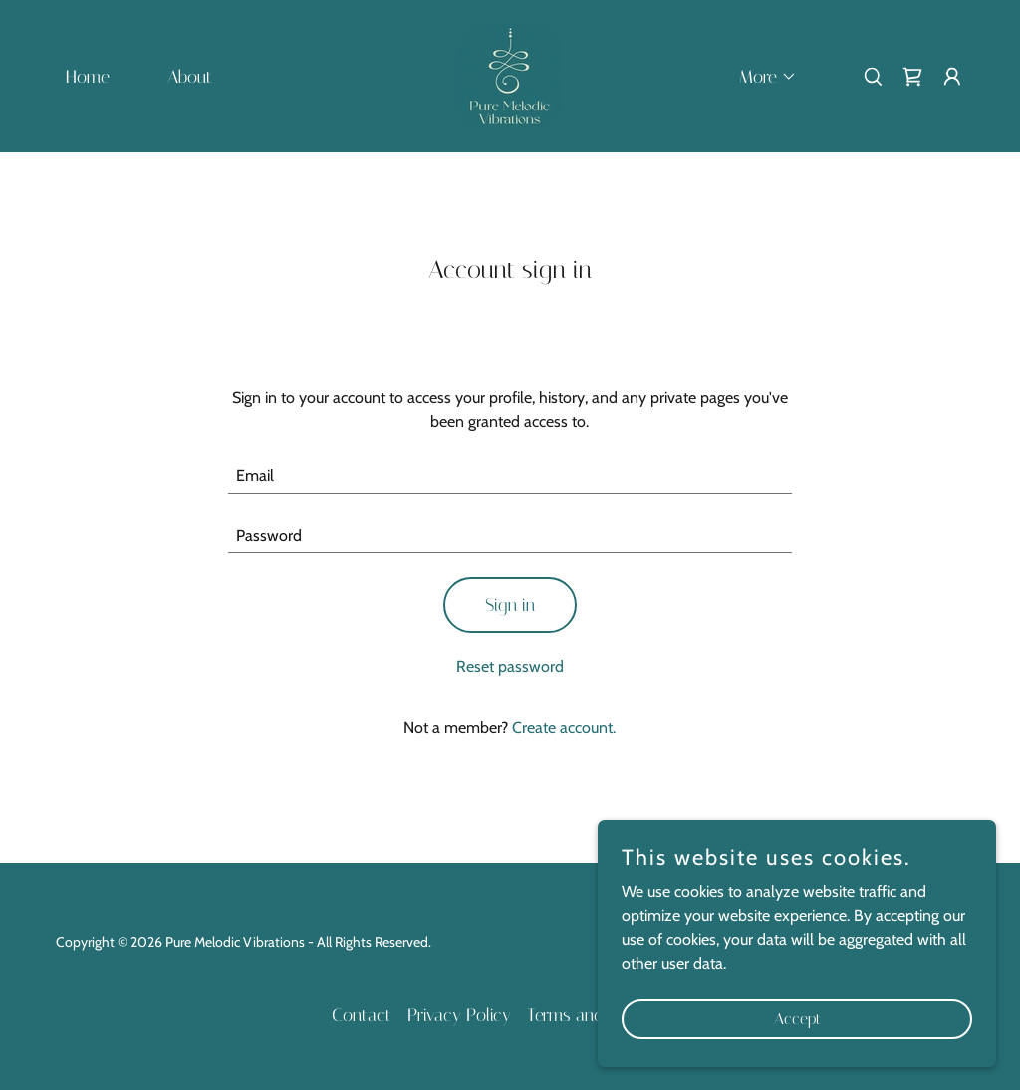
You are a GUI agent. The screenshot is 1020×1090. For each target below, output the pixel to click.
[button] (759, 77)
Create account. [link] (564, 727)
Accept (797, 1018)
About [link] (189, 77)
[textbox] (509, 476)
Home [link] (88, 77)
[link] (509, 74)
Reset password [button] (510, 666)
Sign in (510, 605)
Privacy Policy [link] (459, 1015)
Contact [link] (361, 1015)
